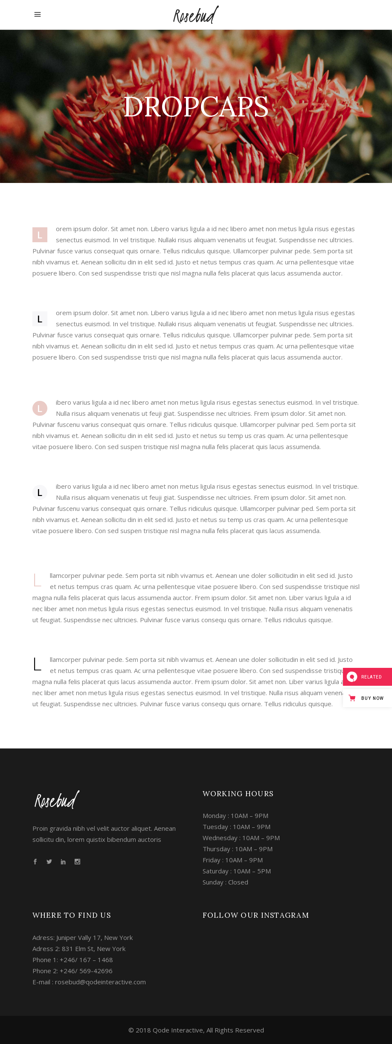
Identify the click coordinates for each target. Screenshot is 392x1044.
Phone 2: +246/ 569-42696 (72, 970)
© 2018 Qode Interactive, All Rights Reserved (196, 1030)
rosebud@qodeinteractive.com (100, 981)
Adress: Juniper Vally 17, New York (82, 937)
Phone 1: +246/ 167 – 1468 (72, 959)
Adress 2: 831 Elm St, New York (78, 948)
